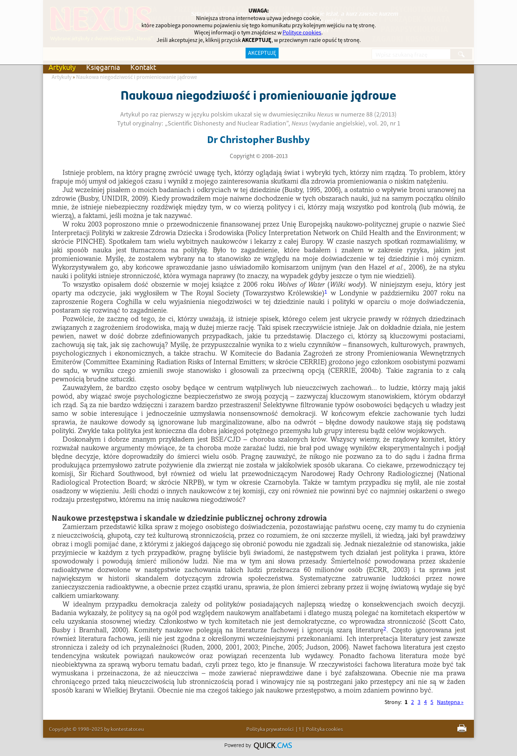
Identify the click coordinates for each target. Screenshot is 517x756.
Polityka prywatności (270, 729)
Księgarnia (103, 66)
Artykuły (62, 66)
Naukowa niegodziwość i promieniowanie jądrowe (136, 77)
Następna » (450, 702)
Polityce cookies (302, 32)
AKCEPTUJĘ (262, 53)
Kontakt (143, 66)
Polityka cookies (324, 729)
